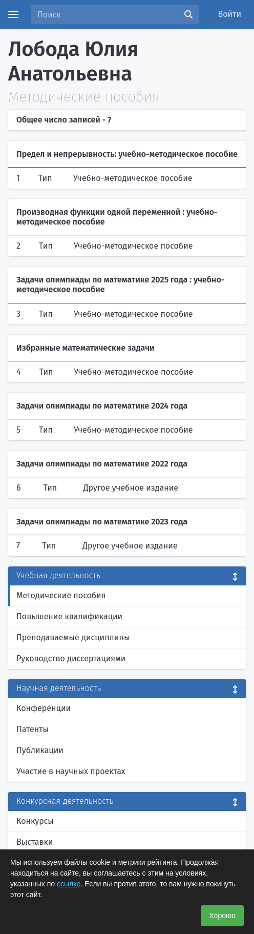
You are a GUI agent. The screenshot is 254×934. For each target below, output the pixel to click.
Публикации (40, 750)
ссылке (68, 884)
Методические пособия (61, 595)
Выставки (34, 842)
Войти (230, 14)
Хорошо (222, 915)
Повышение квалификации (69, 616)
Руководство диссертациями (70, 658)
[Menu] (13, 14)
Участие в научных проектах (70, 771)
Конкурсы (35, 821)
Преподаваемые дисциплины (73, 637)
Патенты (32, 729)
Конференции (43, 708)
